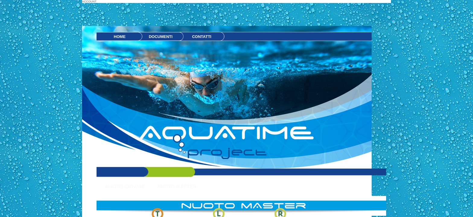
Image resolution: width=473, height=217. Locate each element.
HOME (119, 36)
